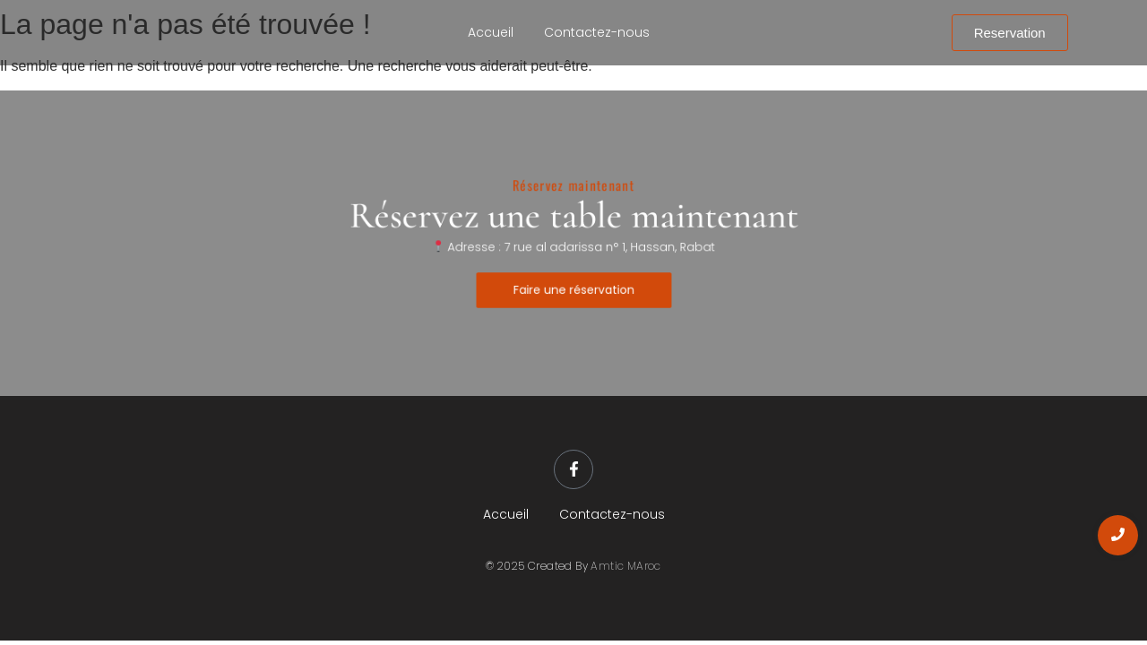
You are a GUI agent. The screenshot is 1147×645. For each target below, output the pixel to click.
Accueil (490, 32)
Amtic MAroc (625, 565)
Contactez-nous (597, 32)
